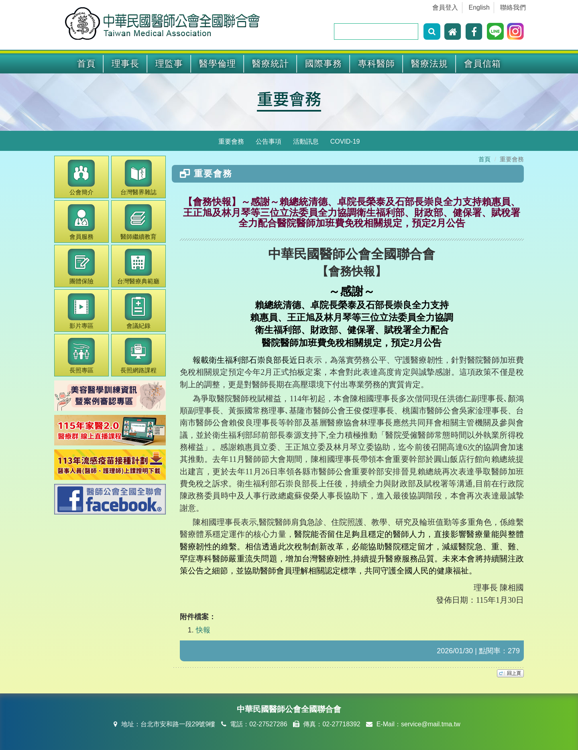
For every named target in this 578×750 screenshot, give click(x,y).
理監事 (169, 64)
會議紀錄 (138, 311)
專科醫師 (376, 64)
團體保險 (81, 267)
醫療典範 (138, 267)
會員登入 (445, 7)
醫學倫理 (217, 64)
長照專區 (81, 356)
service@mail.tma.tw (430, 724)
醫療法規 (429, 64)
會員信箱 (482, 64)
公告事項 (268, 141)
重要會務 (289, 98)
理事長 (125, 64)
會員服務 (81, 222)
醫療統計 (270, 64)
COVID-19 (345, 141)
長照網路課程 (138, 356)
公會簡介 (81, 177)
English (479, 7)
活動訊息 (306, 141)
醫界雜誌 (138, 177)
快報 (203, 630)
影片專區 (81, 311)
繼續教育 (138, 222)
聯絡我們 (513, 7)
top (510, 673)
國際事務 (323, 64)
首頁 (86, 64)
